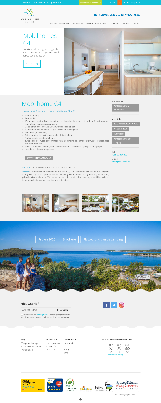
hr (132, 2)
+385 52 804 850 (119, 154)
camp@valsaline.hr (121, 161)
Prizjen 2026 (46, 239)
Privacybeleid (27, 349)
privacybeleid (43, 314)
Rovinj (66, 349)
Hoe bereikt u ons (70, 344)
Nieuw (136, 23)
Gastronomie (101, 23)
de (124, 2)
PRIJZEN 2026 (110, 2)
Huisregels (118, 133)
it (136, 2)
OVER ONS (26, 2)
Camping (53, 23)
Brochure (69, 239)
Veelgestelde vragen (30, 343)
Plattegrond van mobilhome (121, 107)
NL (120, 2)
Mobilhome (64, 23)
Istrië (66, 352)
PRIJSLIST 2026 (120, 128)
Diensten (114, 23)
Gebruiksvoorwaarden (31, 346)
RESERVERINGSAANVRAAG (90, 2)
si (139, 2)
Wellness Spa (78, 23)
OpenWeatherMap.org (115, 355)
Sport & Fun (125, 23)
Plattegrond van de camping (122, 140)
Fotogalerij (32, 63)
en (128, 2)
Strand (89, 23)
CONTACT (57, 2)
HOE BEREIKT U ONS (41, 2)
